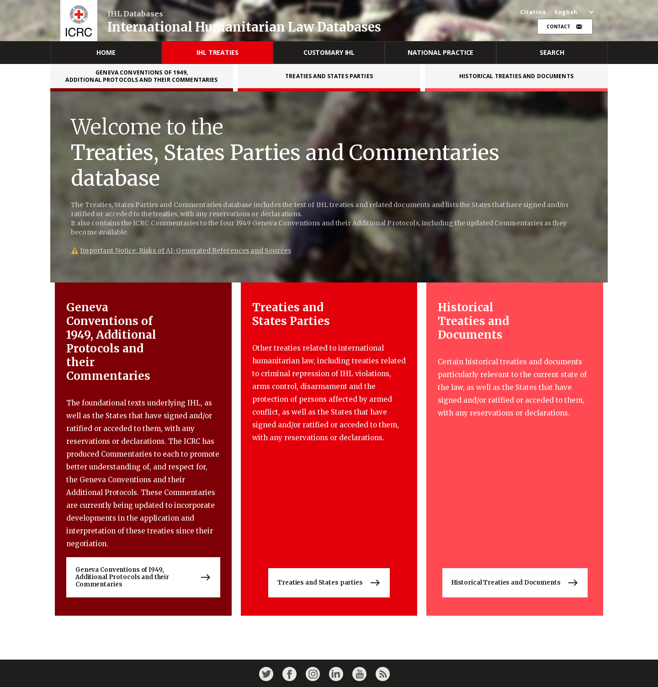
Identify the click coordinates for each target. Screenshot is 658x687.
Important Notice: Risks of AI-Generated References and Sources (185, 250)
